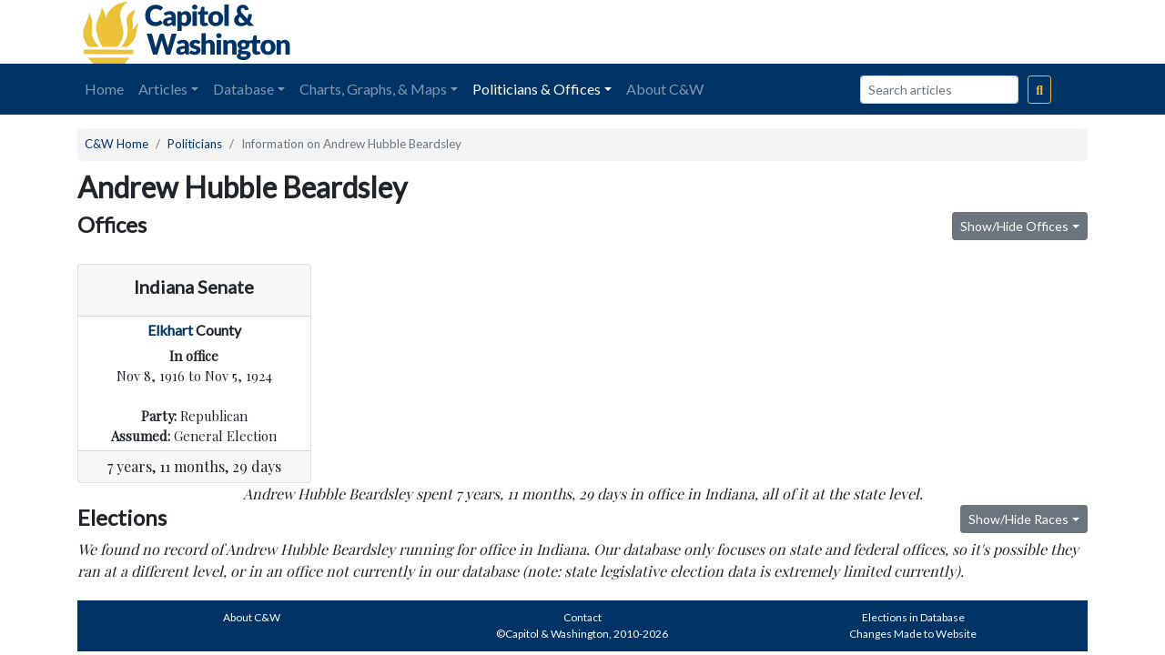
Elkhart (170, 329)
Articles (162, 88)
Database (243, 88)
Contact (582, 617)
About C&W (665, 88)
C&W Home (116, 143)
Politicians (194, 143)
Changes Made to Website (913, 633)
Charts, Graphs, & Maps (373, 88)
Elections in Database (913, 617)
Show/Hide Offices (1014, 226)
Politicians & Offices (536, 88)
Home (104, 88)
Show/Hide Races (1018, 519)
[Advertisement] (884, 32)
